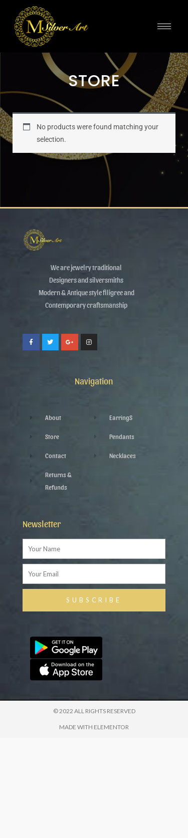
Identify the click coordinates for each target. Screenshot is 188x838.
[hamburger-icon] (164, 26)
